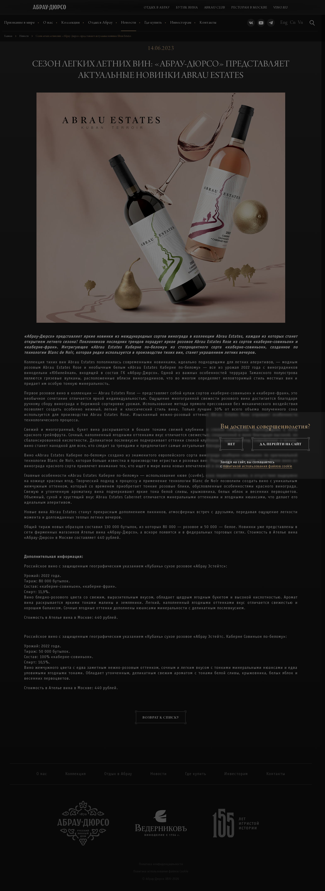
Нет (231, 444)
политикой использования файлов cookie (257, 466)
